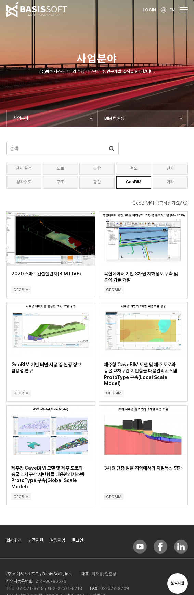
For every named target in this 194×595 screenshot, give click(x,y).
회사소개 (13, 540)
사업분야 (20, 118)
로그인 (77, 540)
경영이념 (57, 540)
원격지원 (177, 583)
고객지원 (35, 540)
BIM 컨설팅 (114, 118)
